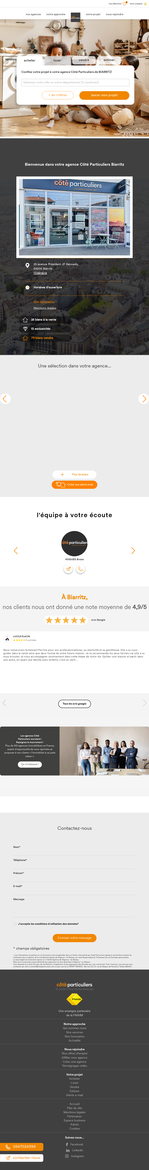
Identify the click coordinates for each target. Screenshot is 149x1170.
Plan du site (74, 1108)
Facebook (74, 1145)
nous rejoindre (114, 14)
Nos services (74, 1032)
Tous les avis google (74, 704)
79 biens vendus (42, 338)
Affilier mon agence (74, 1057)
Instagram (74, 1156)
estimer (109, 60)
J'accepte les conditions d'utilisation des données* (48, 924)
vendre (84, 60)
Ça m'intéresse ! (30, 764)
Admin (74, 1124)
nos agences (33, 14)
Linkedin (74, 1150)
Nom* (16, 847)
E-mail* (17, 886)
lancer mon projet (104, 95)
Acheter (74, 1078)
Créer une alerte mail (80, 484)
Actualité (74, 1040)
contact (22, 1157)
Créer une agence (74, 1062)
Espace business (74, 1120)
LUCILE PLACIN (21, 636)
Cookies (74, 1128)
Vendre (74, 1087)
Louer (74, 1083)
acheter (29, 60)
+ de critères (58, 95)
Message (18, 899)
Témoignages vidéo (74, 1066)
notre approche (55, 14)
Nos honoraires (44, 302)
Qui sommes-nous (74, 1028)
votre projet (93, 14)
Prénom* (18, 873)
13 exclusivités (40, 329)
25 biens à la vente (43, 319)
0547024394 (20, 1146)
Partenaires (74, 1116)
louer (57, 60)
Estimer (74, 1091)
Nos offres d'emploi (74, 1053)
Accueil (74, 1104)
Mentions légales (74, 1112)
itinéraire (40, 273)
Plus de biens (80, 474)
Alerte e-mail (74, 1095)
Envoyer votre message (74, 938)
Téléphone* (20, 860)
